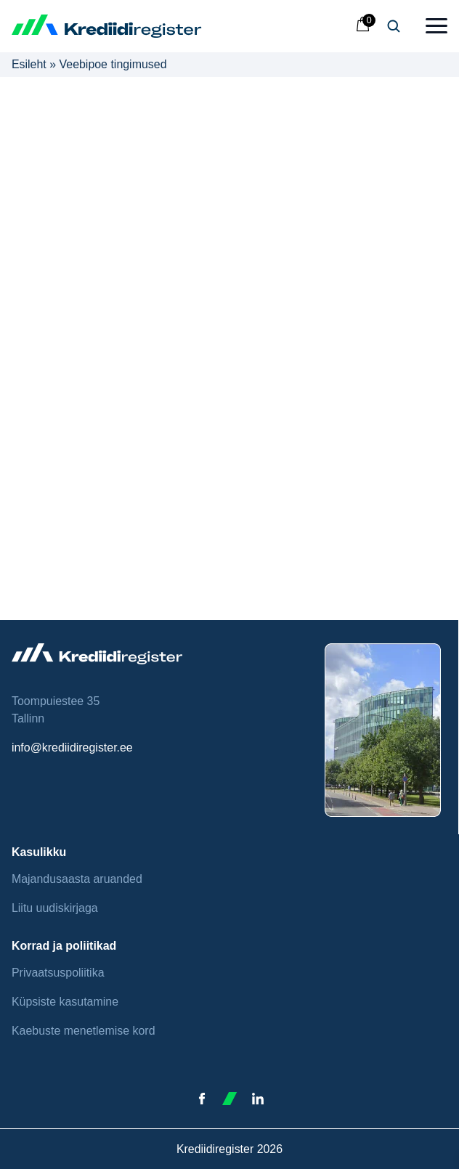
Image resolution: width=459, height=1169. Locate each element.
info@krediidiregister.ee (72, 747)
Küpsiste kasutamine (65, 1001)
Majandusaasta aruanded (77, 879)
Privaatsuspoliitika (58, 972)
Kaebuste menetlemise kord (83, 1031)
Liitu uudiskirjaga (55, 908)
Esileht (29, 64)
